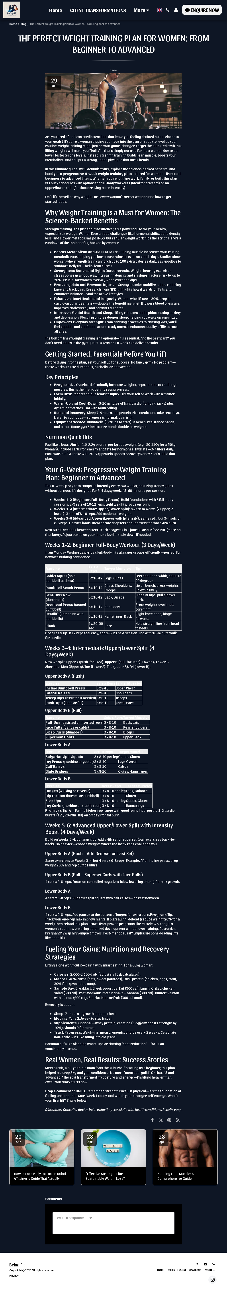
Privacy (14, 1275)
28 (90, 1138)
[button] (168, 10)
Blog (23, 23)
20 (18, 1138)
